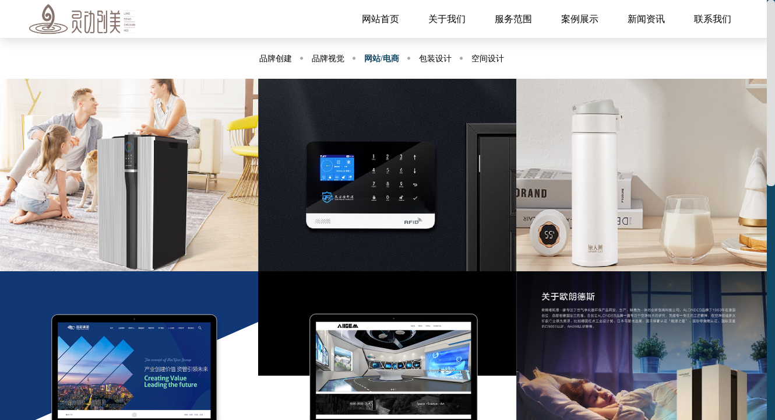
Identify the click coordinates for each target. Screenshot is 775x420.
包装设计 (435, 58)
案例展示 (579, 19)
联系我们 (712, 19)
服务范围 (513, 19)
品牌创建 (275, 58)
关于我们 (447, 19)
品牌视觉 (328, 58)
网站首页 (380, 19)
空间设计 (487, 58)
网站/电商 (381, 58)
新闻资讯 (646, 19)
